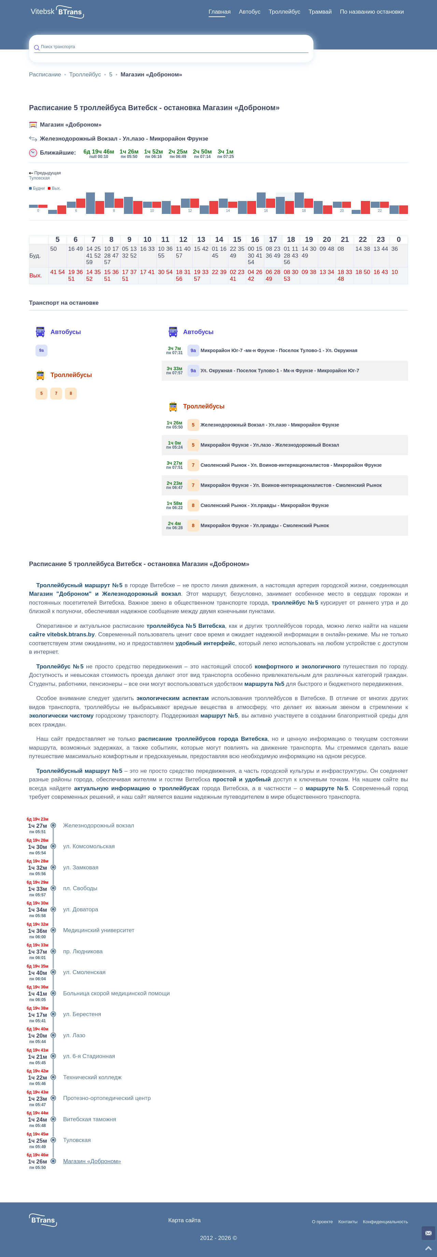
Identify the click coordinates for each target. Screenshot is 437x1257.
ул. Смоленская (67, 972)
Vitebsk (42, 12)
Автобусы (58, 332)
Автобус (249, 12)
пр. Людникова (66, 952)
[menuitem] (220, 12)
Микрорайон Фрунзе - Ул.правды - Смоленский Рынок (248, 526)
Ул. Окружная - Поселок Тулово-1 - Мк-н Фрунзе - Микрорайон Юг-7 (263, 371)
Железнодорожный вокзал (81, 826)
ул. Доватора (63, 910)
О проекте (322, 1221)
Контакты (347, 1221)
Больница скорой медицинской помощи (99, 993)
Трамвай (320, 12)
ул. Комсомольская (72, 846)
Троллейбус (284, 12)
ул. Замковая (64, 868)
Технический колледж (75, 1077)
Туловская (60, 1140)
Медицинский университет (82, 930)
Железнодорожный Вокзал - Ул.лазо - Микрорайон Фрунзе (124, 138)
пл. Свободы (63, 888)
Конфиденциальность (385, 1221)
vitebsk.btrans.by (71, 634)
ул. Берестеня (65, 1014)
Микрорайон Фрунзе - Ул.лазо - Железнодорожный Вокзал (253, 445)
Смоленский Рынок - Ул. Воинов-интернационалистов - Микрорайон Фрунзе (274, 465)
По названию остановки (372, 12)
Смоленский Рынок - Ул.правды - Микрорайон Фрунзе (248, 505)
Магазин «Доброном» (70, 124)
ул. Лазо (57, 1035)
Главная (220, 12)
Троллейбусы (63, 375)
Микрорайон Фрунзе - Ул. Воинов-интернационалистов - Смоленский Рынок (274, 485)
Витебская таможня (72, 1119)
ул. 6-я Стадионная (72, 1056)
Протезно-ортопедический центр (90, 1098)
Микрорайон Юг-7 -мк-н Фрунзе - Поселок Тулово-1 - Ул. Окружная (262, 351)
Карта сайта (184, 1220)
